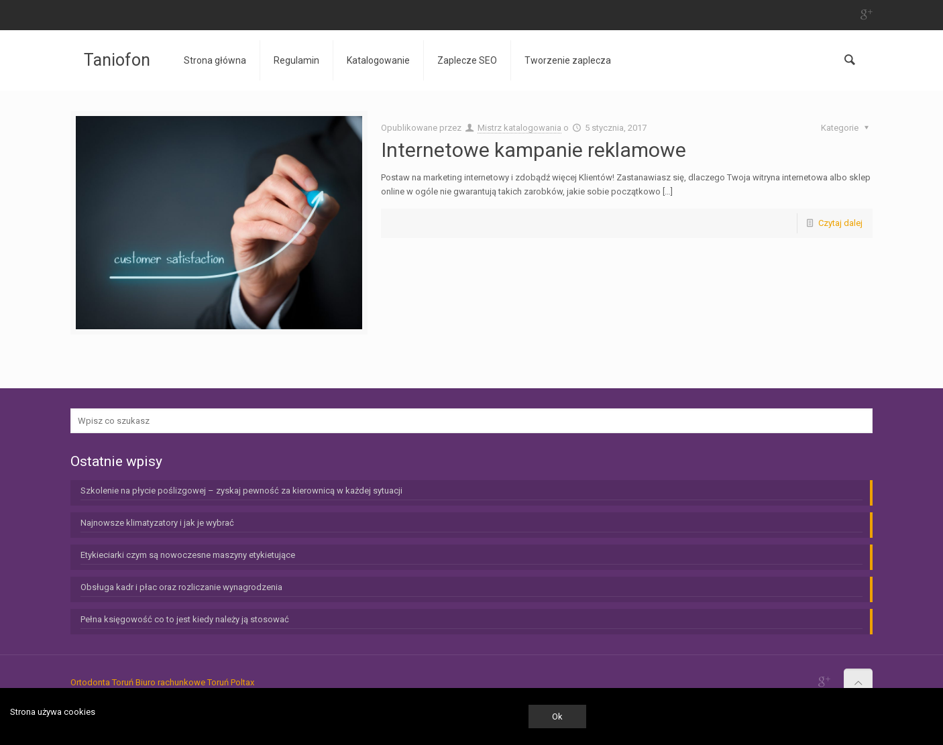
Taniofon (117, 60)
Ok (557, 716)
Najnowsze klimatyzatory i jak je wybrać (157, 523)
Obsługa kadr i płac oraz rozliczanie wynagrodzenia (181, 587)
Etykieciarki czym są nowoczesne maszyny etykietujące (187, 555)
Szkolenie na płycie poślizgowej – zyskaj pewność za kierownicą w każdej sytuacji (241, 490)
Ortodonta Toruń (101, 682)
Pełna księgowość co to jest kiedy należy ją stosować (184, 619)
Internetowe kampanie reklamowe (533, 150)
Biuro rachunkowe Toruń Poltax (194, 682)
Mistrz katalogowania (519, 128)
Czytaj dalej (840, 223)
